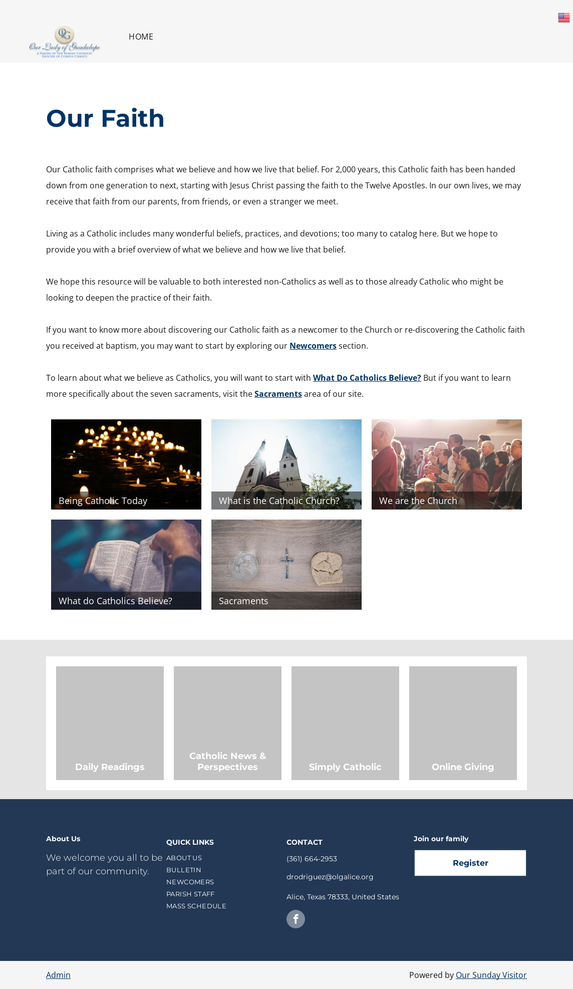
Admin (58, 974)
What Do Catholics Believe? (367, 377)
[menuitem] (141, 37)
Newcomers (313, 345)
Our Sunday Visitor (491, 974)
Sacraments (278, 393)
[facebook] (295, 920)
